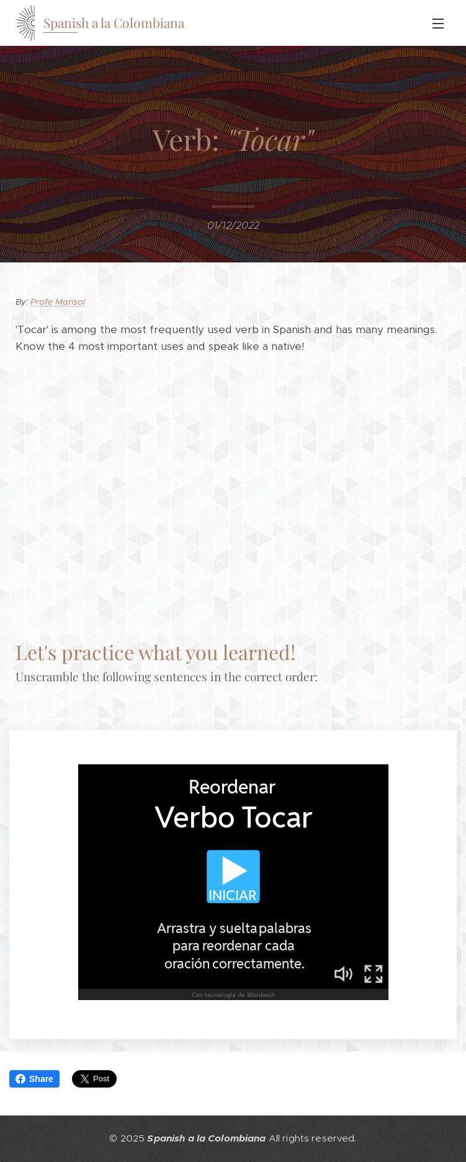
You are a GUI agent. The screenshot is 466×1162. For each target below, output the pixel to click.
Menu (438, 23)
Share (34, 1079)
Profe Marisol (57, 302)
